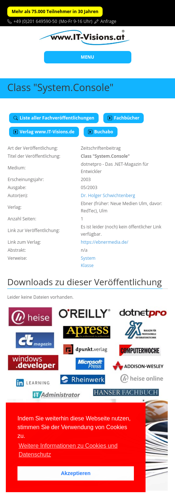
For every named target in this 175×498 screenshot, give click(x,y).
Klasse (87, 265)
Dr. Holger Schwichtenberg (108, 195)
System (88, 258)
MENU (87, 57)
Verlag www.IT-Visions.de (44, 132)
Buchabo (100, 132)
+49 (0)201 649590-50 (35, 21)
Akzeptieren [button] (76, 473)
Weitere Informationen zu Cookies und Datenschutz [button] (68, 450)
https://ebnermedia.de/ (104, 242)
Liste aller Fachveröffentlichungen (53, 118)
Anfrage (108, 21)
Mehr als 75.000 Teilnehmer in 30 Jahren (55, 11)
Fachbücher (123, 118)
